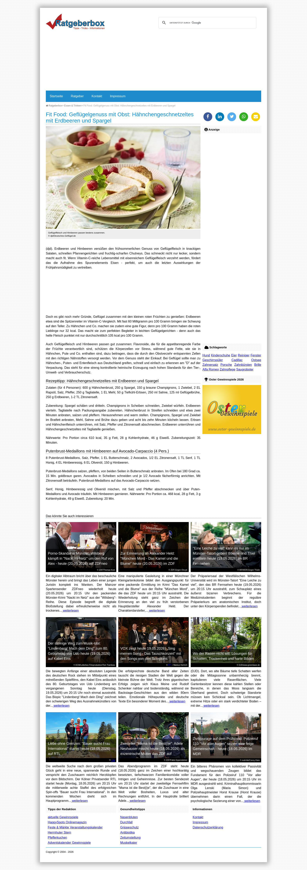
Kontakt (96, 96)
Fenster (256, 355)
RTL (170, 665)
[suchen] (207, 22)
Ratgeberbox (54, 105)
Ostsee (256, 360)
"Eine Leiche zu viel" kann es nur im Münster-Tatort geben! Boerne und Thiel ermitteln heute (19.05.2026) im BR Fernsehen (224, 556)
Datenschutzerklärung (208, 827)
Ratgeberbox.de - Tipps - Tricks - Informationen (75, 21)
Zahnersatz (210, 364)
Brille (257, 364)
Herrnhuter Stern (59, 832)
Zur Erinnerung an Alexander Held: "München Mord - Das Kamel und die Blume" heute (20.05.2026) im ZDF (149, 558)
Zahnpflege (227, 369)
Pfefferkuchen (57, 837)
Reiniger (244, 355)
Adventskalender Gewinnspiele (69, 842)
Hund (206, 355)
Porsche (226, 364)
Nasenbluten (129, 817)
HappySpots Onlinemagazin (67, 822)
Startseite (56, 96)
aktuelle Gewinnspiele (63, 817)
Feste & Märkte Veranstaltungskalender (75, 827)
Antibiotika (127, 832)
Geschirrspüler (212, 360)
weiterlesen (70, 610)
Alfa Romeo (210, 369)
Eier (234, 355)
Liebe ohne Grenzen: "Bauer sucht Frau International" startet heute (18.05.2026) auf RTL (79, 749)
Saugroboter (245, 369)
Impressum (118, 96)
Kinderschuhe (220, 355)
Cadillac (237, 360)
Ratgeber (77, 96)
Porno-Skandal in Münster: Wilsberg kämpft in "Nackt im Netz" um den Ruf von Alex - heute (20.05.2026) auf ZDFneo (81, 558)
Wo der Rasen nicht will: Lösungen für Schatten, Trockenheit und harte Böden (223, 656)
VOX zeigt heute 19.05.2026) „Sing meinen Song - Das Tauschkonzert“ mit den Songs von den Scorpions (150, 654)
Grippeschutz (129, 827)
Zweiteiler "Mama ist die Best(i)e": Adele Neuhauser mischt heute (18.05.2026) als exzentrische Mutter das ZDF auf (152, 749)
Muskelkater (128, 842)
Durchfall (126, 822)
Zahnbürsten (243, 364)
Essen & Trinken (72, 105)
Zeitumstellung (130, 837)
